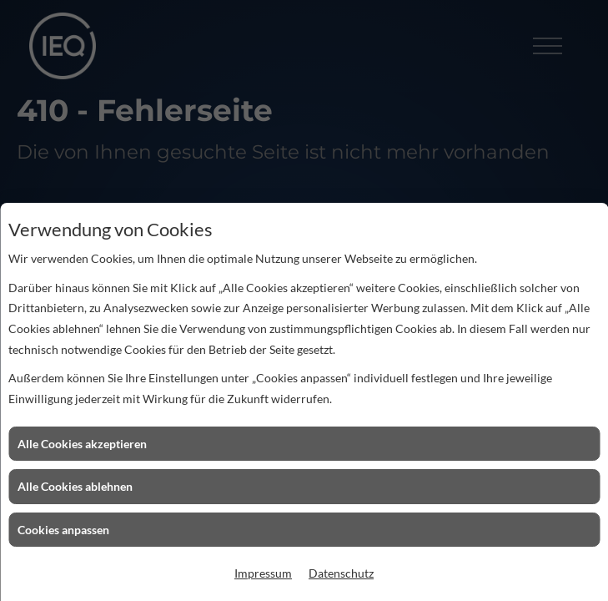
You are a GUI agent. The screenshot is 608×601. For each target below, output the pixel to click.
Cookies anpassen (63, 530)
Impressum (263, 573)
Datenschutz (341, 573)
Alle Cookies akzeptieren (82, 444)
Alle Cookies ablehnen (75, 486)
